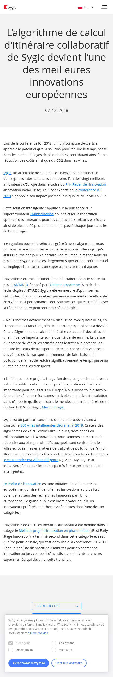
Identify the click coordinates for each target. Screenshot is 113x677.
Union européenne (65, 284)
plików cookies (38, 633)
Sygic (7, 173)
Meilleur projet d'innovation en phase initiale (54, 530)
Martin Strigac (53, 407)
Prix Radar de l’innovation (86, 184)
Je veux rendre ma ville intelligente (30, 460)
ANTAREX (21, 284)
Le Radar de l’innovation (22, 483)
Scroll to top (56, 606)
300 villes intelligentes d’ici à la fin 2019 (52, 425)
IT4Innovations (42, 214)
